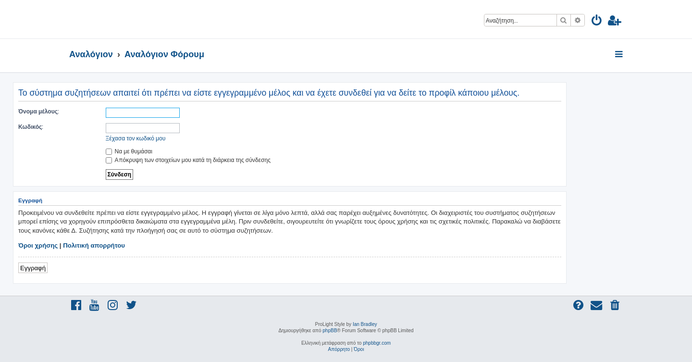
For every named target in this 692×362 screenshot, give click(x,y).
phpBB (329, 330)
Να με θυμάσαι (129, 151)
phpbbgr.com (377, 343)
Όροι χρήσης (38, 245)
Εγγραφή (33, 267)
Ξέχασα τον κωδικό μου (136, 138)
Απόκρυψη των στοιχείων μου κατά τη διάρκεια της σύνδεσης (188, 159)
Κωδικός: (30, 126)
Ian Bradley (365, 324)
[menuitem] (597, 21)
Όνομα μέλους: (38, 111)
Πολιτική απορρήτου (94, 245)
